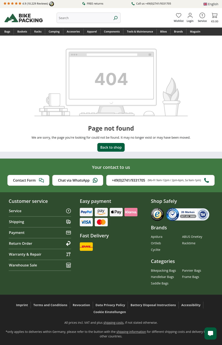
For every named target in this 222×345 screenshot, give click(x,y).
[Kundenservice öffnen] (210, 333)
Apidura (156, 237)
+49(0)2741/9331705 (160, 180)
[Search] (115, 18)
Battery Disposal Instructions (153, 305)
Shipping (40, 221)
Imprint (22, 305)
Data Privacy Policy (110, 305)
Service (40, 210)
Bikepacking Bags (163, 270)
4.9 (29, 4)
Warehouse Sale (40, 265)
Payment (40, 232)
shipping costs (113, 322)
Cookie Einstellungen (109, 312)
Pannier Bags (191, 270)
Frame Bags (190, 277)
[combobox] (84, 18)
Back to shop (111, 147)
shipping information (131, 332)
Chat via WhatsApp (78, 180)
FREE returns (92, 3)
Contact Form (28, 180)
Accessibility (191, 305)
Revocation (81, 305)
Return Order (40, 243)
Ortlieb (156, 243)
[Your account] (190, 16)
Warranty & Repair (40, 254)
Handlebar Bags (162, 277)
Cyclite (155, 250)
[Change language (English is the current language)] (210, 4)
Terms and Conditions (50, 305)
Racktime (189, 243)
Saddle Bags (159, 283)
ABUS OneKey (192, 237)
